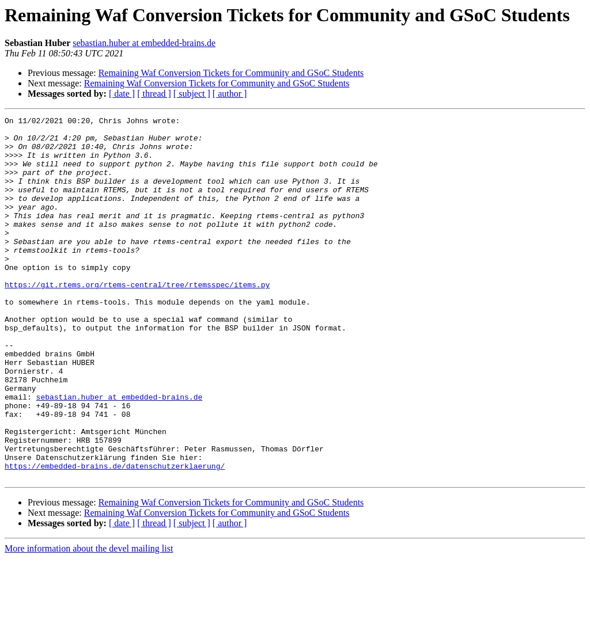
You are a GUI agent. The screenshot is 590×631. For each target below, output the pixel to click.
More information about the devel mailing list (89, 621)
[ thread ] (154, 93)
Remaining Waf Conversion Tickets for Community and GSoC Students (231, 73)
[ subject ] (191, 93)
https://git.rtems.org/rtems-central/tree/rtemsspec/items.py (137, 319)
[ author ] (230, 93)
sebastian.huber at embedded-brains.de (144, 43)
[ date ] (122, 93)
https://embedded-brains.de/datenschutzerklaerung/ (115, 536)
